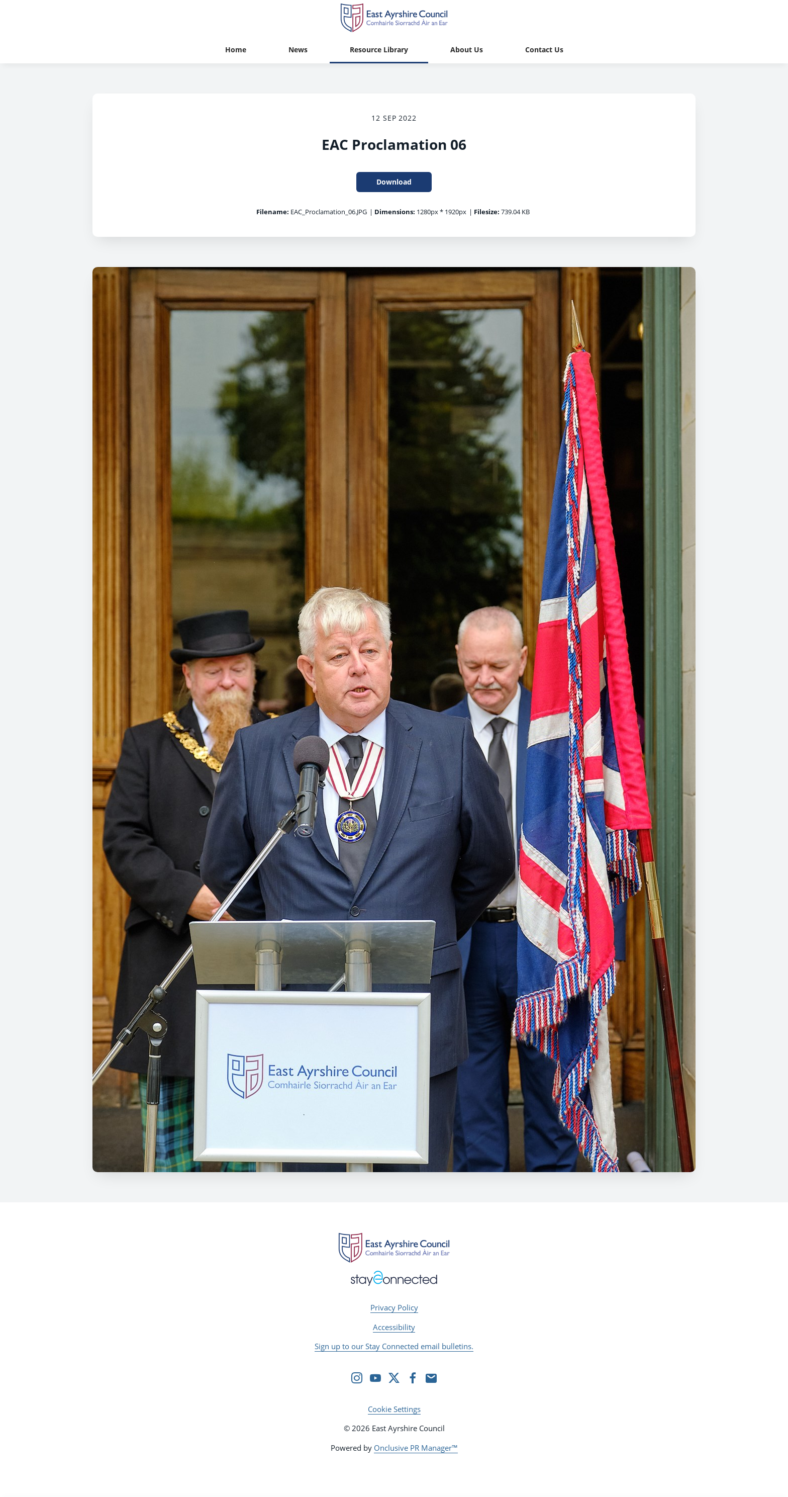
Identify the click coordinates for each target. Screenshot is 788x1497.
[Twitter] (394, 1377)
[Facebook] (412, 1377)
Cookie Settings (394, 1409)
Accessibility (394, 1327)
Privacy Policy (394, 1307)
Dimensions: (394, 211)
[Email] (431, 1377)
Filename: (272, 211)
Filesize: (487, 211)
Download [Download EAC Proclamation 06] (394, 182)
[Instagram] (356, 1377)
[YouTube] (375, 1377)
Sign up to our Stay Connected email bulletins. (394, 1346)
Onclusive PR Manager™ (416, 1448)
